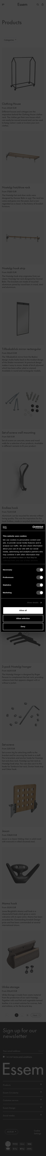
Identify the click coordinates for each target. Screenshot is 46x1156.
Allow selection (23, 618)
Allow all (23, 610)
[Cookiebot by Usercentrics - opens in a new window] (32, 527)
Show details (33, 602)
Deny (23, 626)
